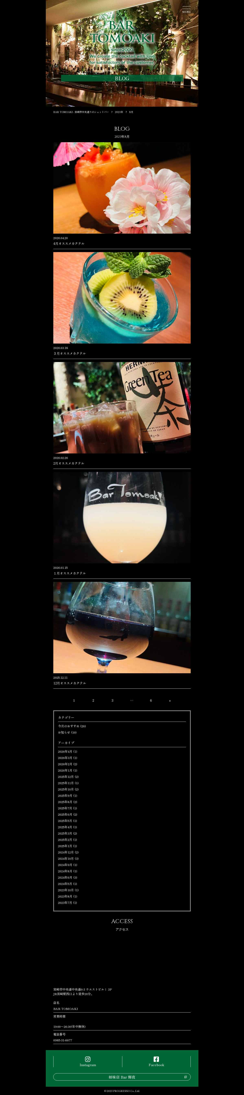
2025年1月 (65, 846)
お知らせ (64, 732)
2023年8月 (65, 896)
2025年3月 (65, 833)
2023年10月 (66, 890)
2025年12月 (66, 776)
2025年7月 (65, 808)
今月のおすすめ (68, 726)
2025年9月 (65, 795)
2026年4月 (65, 751)
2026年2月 (65, 764)
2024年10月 (66, 858)
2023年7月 (65, 902)
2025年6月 (65, 814)
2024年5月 (65, 883)
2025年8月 (65, 802)
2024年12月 (66, 852)
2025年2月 (65, 839)
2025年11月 (66, 783)
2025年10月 (66, 789)
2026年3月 (65, 758)
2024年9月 (65, 865)
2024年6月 (65, 877)
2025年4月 (65, 827)
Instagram (88, 1061)
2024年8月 (65, 871)
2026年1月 (65, 770)
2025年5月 (65, 821)
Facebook (156, 1061)
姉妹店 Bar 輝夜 (122, 1077)
